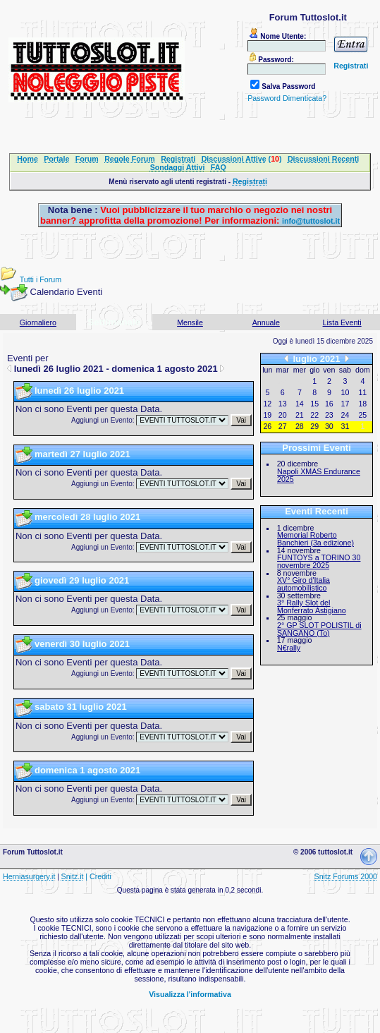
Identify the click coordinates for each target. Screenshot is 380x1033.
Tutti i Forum (40, 279)
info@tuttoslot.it (311, 221)
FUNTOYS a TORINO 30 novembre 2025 (318, 561)
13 (282, 403)
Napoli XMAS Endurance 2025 (318, 475)
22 (314, 415)
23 (329, 415)
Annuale (266, 322)
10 (345, 392)
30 (329, 426)
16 (329, 403)
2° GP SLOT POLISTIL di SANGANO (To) (319, 629)
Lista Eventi (342, 322)
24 (345, 415)
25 (362, 415)
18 (362, 403)
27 (282, 426)
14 (299, 403)
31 (345, 426)
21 (299, 415)
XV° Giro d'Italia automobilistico (303, 584)
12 (267, 403)
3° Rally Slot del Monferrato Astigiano (311, 606)
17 (345, 403)
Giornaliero (38, 322)
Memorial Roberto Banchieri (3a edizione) (315, 539)
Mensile (190, 322)
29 (314, 426)
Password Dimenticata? (286, 98)
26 (267, 426)
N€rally (288, 648)
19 (267, 415)
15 (314, 403)
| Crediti (98, 876)
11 (362, 392)
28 (299, 426)
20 (282, 415)
